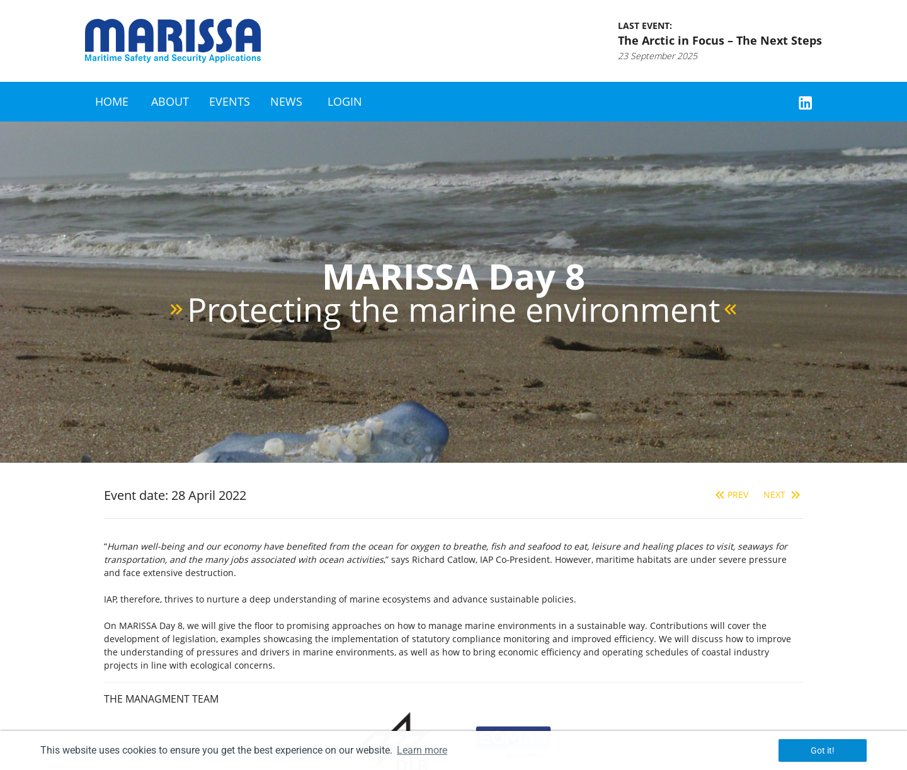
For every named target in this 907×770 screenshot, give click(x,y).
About (170, 101)
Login (345, 101)
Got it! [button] (823, 750)
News (286, 101)
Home (111, 101)
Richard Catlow (444, 559)
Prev (730, 495)
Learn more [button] (422, 750)
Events (229, 101)
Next (783, 495)
